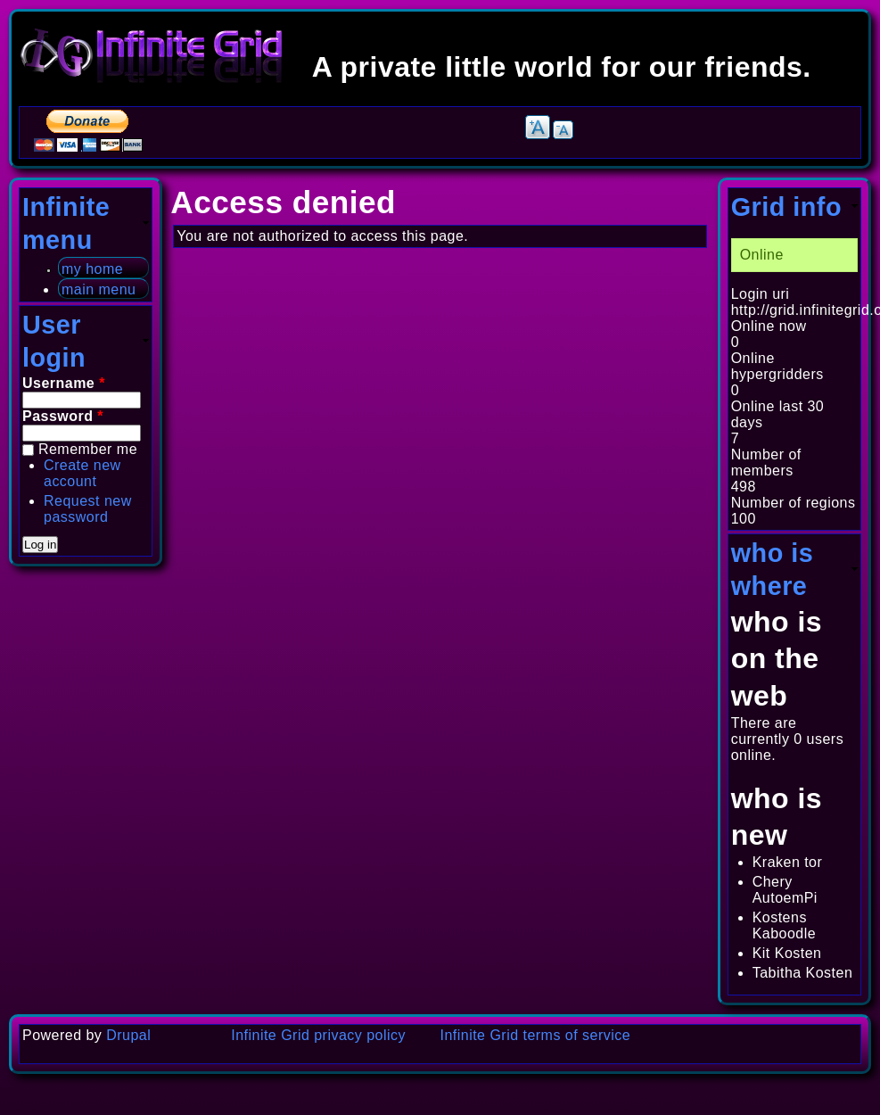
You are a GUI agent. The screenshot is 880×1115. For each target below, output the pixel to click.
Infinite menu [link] (66, 223)
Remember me (87, 449)
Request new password (88, 508)
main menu (99, 289)
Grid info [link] (786, 207)
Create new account (82, 473)
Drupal (128, 1035)
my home (92, 269)
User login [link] (54, 341)
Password (62, 416)
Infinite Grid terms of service (535, 1035)
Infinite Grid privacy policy (318, 1035)
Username (63, 383)
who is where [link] (772, 569)
